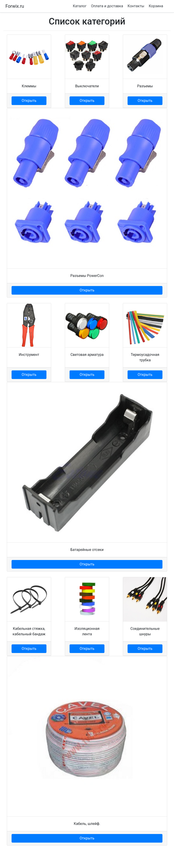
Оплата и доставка (107, 6)
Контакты (136, 6)
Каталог (79, 6)
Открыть (29, 100)
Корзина (156, 6)
